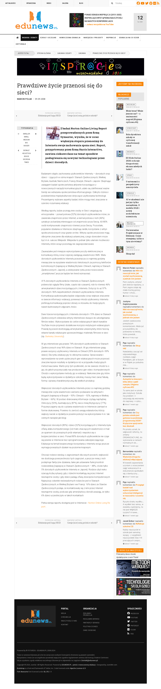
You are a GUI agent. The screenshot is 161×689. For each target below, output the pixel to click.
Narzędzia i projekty (94, 39)
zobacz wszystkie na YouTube (100, 24)
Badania (82, 53)
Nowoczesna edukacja (70, 39)
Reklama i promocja (87, 614)
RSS (158, 3)
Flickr (155, 3)
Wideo (49, 3)
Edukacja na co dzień (130, 39)
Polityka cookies (90, 626)
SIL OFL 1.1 (48, 672)
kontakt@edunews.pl (89, 660)
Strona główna (17, 37)
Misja (63, 613)
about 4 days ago (130, 296)
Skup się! (130, 253)
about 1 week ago (130, 404)
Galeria (65, 3)
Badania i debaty (30, 39)
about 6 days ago (130, 368)
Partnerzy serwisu (91, 623)
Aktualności (10, 3)
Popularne (123, 99)
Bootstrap (20, 668)
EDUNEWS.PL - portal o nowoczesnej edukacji (79, 665)
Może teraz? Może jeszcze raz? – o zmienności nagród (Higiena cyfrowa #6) (134, 116)
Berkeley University (54, 336)
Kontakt (64, 625)
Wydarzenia (31, 3)
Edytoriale (21, 44)
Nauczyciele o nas (69, 621)
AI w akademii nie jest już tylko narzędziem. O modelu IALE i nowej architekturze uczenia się (135, 208)
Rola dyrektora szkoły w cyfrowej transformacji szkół (133, 140)
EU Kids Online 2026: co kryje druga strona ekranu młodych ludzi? (134, 164)
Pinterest (151, 3)
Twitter (147, 3)
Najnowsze (123, 94)
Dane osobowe (89, 630)
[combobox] (122, 3)
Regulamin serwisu (91, 619)
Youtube (143, 3)
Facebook (139, 3)
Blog (81, 3)
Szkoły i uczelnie (49, 39)
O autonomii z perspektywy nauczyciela (133, 184)
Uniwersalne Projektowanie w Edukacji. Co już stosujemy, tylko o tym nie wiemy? (135, 236)
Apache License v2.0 (78, 668)
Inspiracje (112, 39)
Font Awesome (22, 672)
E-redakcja (66, 617)
